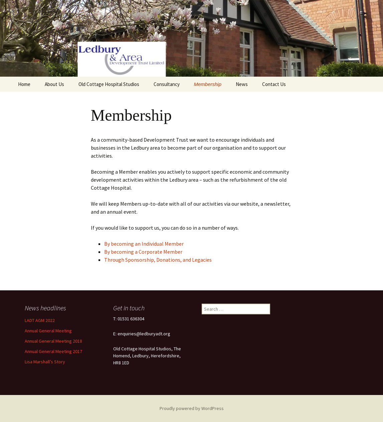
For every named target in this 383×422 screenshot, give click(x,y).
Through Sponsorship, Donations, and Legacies (158, 259)
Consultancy (167, 84)
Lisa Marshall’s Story (45, 362)
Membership (208, 84)
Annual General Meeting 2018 (53, 341)
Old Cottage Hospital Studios (108, 84)
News (242, 84)
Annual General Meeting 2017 (53, 351)
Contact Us (274, 84)
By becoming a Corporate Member (143, 251)
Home (24, 84)
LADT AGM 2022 (40, 320)
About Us (54, 84)
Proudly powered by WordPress (192, 408)
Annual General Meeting (48, 331)
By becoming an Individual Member (144, 243)
